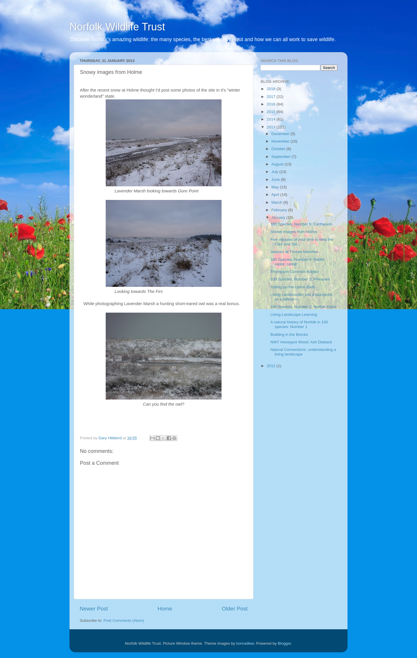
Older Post (235, 609)
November (280, 141)
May (275, 187)
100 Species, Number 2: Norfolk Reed (303, 307)
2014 (272, 119)
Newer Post (94, 609)
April (275, 194)
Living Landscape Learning (293, 314)
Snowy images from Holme (293, 231)
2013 (272, 127)
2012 (272, 366)
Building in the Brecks (289, 334)
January (278, 217)
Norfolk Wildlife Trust (117, 27)
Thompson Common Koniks (294, 271)
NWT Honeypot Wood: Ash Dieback (301, 342)
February (279, 210)
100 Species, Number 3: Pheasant (300, 279)
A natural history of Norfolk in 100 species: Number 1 (299, 324)
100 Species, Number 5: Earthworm (301, 224)
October (278, 149)
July (275, 171)
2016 (272, 104)
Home (165, 609)
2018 (272, 89)
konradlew (245, 643)
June (276, 179)
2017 (272, 96)
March (277, 202)
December (280, 134)
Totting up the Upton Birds (292, 287)
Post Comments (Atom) (124, 620)
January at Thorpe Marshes (294, 251)
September (281, 156)
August (278, 164)
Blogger (284, 643)
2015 (272, 112)
